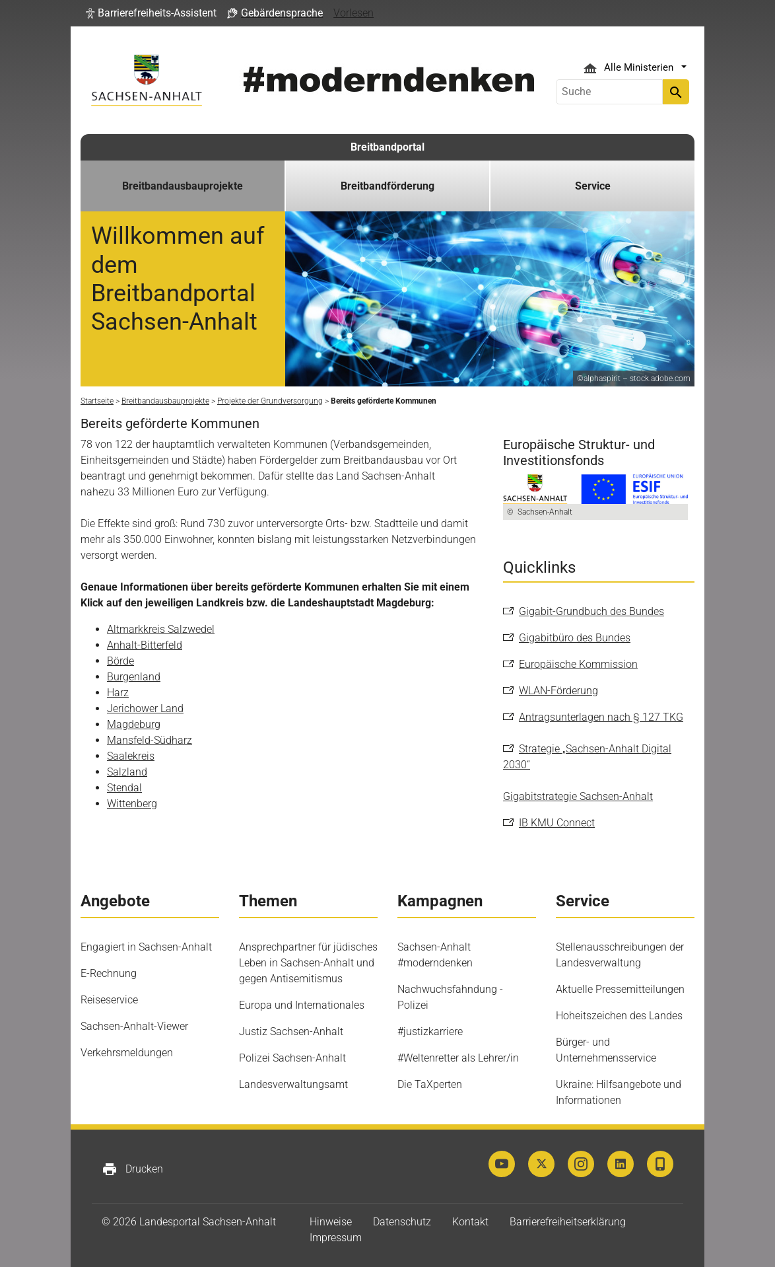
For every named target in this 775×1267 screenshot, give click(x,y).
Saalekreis (130, 756)
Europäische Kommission (578, 664)
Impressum (336, 1237)
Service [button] (593, 186)
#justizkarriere (430, 1031)
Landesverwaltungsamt (293, 1084)
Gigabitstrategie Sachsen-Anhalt (578, 796)
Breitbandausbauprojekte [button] (182, 186)
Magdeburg (133, 724)
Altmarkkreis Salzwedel (161, 629)
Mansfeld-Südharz (149, 740)
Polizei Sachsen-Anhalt (292, 1058)
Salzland (127, 772)
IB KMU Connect (557, 822)
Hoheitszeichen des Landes (619, 1015)
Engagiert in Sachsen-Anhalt (146, 947)
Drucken (132, 1169)
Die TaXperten (429, 1084)
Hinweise (331, 1221)
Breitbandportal (387, 147)
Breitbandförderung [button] (387, 186)
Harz (118, 692)
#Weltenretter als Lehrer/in (458, 1058)
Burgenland (133, 676)
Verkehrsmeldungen (127, 1052)
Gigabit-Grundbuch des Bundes (591, 611)
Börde (120, 661)
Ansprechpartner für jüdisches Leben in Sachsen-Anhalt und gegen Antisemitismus (308, 963)
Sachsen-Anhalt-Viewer (134, 1026)
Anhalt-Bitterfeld (144, 645)
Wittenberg (132, 803)
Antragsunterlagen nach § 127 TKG (601, 717)
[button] (151, 13)
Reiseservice (109, 1000)
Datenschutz (402, 1221)
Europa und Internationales (301, 1005)
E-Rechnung (109, 973)
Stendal (124, 787)
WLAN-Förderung (558, 690)
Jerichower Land (145, 708)
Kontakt (470, 1221)
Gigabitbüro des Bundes (574, 638)
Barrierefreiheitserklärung (568, 1221)
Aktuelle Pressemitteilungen (620, 989)
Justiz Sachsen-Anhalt (291, 1031)
